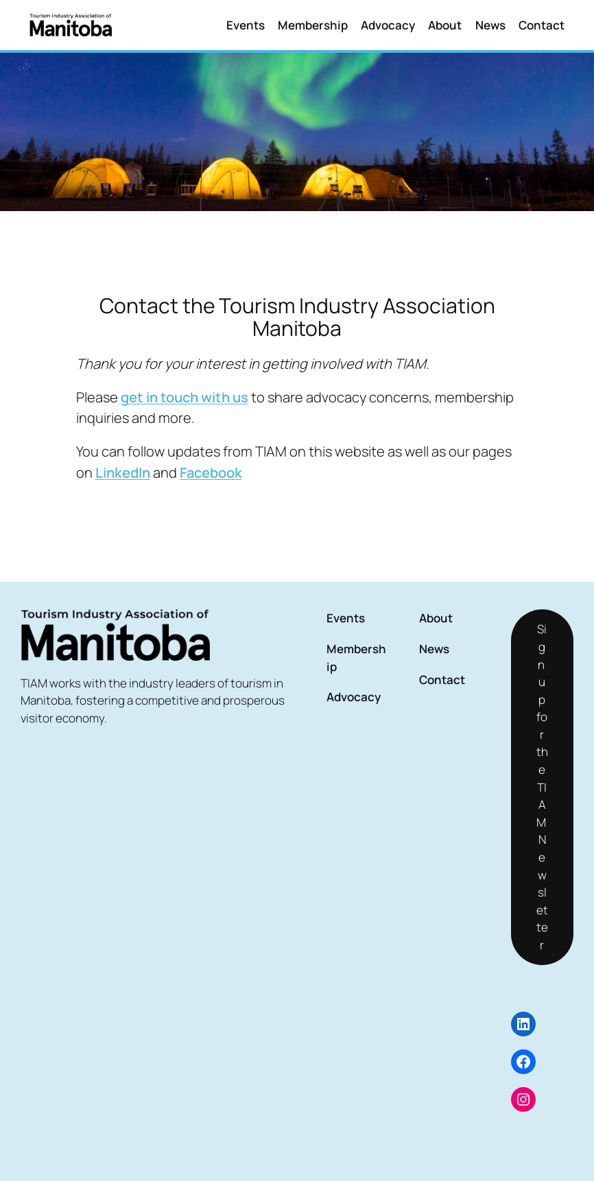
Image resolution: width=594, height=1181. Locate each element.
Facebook (211, 472)
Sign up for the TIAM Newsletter (542, 787)
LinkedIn (122, 472)
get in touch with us (184, 397)
